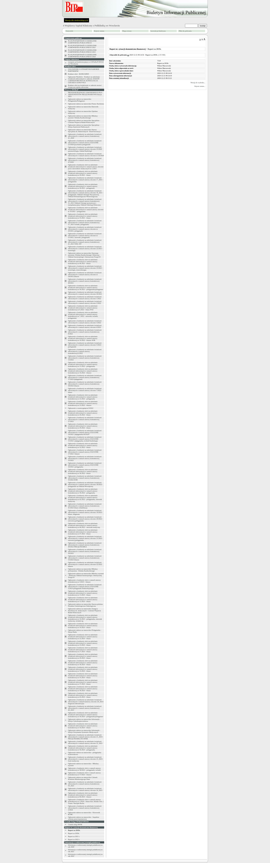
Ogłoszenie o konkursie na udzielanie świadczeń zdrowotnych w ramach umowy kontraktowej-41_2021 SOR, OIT (84, 242)
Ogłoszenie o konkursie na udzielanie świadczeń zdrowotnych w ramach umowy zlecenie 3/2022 (84, 322)
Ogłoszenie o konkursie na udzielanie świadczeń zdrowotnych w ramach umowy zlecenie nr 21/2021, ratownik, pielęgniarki (84, 235)
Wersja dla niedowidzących (76, 20)
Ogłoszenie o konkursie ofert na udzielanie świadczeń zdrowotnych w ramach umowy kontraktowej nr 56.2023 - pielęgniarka (82, 748)
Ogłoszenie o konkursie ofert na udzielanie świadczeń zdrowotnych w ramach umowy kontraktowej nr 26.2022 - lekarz (82, 413)
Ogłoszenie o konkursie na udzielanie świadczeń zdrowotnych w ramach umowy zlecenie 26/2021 (85, 293)
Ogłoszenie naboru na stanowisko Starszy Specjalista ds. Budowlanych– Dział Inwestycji (84, 130)
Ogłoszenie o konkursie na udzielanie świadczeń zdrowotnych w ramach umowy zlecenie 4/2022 (84, 326)
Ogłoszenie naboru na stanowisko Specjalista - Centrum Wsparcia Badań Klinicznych (84, 121)
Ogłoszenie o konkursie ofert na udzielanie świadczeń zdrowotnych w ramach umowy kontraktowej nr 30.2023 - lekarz (82, 663)
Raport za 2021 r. (74, 836)
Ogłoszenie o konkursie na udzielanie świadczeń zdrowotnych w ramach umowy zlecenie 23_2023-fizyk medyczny (85, 759)
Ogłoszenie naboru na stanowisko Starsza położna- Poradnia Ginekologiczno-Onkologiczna (85, 605)
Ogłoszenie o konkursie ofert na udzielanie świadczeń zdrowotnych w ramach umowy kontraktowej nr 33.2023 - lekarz (82, 669)
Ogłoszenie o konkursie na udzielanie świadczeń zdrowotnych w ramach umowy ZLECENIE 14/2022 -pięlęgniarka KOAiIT (84, 432)
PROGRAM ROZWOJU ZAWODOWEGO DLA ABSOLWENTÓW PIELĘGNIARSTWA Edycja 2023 (85, 94)
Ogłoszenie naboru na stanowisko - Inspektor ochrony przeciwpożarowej (83, 818)
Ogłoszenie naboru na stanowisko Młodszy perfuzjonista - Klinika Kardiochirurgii (83, 570)
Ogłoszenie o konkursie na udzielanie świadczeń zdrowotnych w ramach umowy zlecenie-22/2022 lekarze (85, 564)
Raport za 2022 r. (74, 839)
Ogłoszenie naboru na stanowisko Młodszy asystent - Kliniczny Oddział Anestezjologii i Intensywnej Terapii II (86, 575)
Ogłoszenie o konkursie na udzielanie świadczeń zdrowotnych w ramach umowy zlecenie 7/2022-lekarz (85, 390)
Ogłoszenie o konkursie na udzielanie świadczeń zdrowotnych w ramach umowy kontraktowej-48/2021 (84, 281)
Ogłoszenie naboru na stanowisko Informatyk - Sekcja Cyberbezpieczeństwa (84, 720)
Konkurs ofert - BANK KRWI (78, 74)
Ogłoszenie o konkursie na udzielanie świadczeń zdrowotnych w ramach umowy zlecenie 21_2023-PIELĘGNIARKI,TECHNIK (85, 737)
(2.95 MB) (155, 55)
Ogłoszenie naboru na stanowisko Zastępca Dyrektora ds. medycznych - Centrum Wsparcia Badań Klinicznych (84, 611)
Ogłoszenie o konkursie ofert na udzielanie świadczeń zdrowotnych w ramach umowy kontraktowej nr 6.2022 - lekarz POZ (82, 308)
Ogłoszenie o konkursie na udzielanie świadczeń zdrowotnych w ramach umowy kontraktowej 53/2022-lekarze (84, 558)
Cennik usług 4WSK (75, 825)
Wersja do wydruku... (198, 83)
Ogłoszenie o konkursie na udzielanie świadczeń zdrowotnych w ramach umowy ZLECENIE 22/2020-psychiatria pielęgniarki (84, 142)
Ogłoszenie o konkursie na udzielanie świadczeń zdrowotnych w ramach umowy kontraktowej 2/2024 (84, 808)
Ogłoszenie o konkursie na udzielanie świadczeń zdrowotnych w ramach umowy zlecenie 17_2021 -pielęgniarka (85, 180)
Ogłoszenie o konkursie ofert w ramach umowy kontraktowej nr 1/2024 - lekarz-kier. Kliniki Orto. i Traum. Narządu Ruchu (86, 801)
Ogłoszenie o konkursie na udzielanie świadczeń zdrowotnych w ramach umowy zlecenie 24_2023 (85, 789)
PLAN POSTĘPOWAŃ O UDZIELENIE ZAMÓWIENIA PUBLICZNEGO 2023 (82, 51)
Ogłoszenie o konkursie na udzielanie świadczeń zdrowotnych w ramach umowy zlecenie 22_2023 (85, 742)
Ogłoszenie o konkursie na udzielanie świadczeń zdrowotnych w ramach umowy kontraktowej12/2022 (84, 351)
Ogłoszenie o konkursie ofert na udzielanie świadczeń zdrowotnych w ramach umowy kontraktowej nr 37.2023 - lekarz (82, 682)
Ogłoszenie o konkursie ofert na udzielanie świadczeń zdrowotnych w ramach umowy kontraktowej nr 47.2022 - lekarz (82, 532)
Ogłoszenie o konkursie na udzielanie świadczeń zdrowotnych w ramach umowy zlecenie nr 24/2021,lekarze (84, 274)
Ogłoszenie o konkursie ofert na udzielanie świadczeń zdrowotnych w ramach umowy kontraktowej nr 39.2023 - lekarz (82, 689)
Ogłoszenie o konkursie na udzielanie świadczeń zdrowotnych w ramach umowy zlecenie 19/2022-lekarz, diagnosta (85, 512)
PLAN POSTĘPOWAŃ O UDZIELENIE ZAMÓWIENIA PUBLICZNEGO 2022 (82, 46)
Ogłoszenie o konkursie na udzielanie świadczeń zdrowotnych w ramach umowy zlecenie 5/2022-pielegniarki (85, 345)
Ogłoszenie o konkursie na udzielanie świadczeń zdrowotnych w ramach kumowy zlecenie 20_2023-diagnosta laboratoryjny (86, 702)
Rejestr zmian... (200, 86)
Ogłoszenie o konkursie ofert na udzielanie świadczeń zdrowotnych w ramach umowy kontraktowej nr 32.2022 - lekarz (82, 445)
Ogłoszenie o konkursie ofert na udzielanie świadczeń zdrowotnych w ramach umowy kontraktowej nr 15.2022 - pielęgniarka (82, 364)
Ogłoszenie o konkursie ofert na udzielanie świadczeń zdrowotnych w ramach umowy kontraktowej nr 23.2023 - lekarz (82, 643)
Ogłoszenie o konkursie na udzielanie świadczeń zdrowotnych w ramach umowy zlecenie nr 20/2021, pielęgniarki (84, 229)
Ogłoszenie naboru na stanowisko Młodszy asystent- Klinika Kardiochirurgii (83, 117)
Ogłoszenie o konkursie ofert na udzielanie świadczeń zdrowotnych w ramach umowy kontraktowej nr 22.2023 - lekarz (82, 637)
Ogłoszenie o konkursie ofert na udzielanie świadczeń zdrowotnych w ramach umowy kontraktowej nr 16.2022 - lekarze (82, 371)
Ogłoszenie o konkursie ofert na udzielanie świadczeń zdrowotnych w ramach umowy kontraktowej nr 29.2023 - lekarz (82, 656)
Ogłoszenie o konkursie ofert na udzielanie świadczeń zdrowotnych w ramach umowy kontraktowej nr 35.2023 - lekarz (82, 676)
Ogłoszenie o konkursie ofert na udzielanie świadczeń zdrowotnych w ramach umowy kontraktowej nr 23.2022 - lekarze (82, 403)
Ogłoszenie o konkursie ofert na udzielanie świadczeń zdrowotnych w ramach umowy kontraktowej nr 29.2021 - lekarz (82, 173)
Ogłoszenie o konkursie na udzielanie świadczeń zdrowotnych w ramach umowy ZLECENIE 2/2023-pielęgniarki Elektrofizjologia (84, 586)
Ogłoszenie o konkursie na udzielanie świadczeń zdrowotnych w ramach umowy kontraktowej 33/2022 (84, 458)
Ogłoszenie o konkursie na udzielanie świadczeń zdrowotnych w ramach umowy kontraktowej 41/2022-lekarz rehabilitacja (84, 506)
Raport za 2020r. (73, 833)
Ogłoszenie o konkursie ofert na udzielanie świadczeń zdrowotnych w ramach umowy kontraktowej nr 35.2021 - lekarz (82, 216)
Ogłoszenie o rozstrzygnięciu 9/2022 (80, 408)
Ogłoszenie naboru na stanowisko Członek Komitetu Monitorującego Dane (82, 778)
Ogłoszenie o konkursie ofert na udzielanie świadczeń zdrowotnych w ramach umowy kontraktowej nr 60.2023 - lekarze (82, 795)
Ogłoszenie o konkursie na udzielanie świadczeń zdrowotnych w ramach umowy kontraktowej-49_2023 (84, 708)
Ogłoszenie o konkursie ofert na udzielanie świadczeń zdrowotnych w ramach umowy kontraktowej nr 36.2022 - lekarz (82, 471)
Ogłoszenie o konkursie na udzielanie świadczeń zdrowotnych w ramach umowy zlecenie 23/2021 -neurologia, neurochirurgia (85, 268)
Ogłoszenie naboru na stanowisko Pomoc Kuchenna (86, 104)
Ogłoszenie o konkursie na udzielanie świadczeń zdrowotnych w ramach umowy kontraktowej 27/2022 (84, 419)
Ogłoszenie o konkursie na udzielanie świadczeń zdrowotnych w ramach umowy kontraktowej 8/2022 (84, 332)
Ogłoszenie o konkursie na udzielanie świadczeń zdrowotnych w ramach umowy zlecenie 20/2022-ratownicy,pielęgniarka (85, 519)
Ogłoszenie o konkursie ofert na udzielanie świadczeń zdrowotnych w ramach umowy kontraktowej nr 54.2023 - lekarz (82, 726)
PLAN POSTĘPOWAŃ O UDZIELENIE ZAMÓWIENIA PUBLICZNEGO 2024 (82, 56)
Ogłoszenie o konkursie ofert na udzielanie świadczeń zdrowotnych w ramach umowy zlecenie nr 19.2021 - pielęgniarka (85, 209)
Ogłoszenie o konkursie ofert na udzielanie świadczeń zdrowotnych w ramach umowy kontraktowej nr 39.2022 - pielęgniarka (82, 491)
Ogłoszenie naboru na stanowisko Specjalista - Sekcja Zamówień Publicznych (84, 126)
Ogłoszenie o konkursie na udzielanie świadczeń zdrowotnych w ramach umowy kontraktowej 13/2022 (84, 358)
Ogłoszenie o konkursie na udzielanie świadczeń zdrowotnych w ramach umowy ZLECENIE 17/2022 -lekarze (84, 452)
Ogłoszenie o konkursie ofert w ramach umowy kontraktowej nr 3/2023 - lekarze (84, 581)
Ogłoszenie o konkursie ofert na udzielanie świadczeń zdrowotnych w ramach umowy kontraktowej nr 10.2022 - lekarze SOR (82, 338)
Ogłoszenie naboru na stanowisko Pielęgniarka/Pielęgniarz (79, 100)
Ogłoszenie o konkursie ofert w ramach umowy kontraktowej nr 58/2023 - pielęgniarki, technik (84, 769)
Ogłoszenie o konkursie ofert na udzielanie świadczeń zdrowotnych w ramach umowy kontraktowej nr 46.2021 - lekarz (82, 261)
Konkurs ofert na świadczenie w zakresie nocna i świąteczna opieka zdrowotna (85, 86)
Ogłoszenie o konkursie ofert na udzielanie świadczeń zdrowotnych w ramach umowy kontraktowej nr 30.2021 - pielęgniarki (82, 186)
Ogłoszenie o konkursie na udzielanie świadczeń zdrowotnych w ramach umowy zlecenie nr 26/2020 (86, 155)
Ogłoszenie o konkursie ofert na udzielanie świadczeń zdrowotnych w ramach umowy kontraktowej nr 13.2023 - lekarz (82, 593)
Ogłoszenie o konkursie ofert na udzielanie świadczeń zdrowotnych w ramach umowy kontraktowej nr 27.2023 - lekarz (82, 650)
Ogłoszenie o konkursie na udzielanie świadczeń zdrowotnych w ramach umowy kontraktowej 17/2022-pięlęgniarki (84, 377)
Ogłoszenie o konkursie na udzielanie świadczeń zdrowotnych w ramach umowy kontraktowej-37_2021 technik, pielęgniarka (84, 222)
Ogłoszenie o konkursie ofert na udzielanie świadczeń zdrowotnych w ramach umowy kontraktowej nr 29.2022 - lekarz (82, 426)
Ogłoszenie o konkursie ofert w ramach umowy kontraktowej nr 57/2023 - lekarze (84, 774)
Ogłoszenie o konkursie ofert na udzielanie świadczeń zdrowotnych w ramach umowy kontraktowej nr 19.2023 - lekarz (82, 625)
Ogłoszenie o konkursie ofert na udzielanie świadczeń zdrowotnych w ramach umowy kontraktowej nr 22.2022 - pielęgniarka (82, 397)
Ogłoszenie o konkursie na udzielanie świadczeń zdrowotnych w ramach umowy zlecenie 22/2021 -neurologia (85, 248)
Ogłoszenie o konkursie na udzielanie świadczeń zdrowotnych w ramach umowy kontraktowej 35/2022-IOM (84, 478)
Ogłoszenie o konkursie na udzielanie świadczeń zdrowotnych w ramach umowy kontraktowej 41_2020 (84, 136)
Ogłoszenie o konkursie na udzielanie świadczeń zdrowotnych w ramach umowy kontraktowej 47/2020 (84, 160)
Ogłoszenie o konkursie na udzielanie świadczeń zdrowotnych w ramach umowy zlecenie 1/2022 (84, 298)
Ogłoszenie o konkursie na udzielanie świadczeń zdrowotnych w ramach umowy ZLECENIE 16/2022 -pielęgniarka (84, 465)
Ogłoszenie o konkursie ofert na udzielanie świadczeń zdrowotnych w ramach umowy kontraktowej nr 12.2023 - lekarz (82, 599)
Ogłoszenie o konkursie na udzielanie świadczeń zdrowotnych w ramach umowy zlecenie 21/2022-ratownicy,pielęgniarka (85, 538)
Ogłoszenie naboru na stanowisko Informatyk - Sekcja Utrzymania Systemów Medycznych (84, 731)
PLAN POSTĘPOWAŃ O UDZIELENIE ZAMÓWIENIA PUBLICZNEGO (82, 42)
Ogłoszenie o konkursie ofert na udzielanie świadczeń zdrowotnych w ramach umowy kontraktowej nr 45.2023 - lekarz (82, 695)
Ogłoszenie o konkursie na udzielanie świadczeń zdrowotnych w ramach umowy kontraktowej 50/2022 (84, 551)
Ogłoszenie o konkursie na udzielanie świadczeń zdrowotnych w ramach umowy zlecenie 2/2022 (84, 302)
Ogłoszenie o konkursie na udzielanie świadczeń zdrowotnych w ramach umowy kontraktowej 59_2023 (84, 784)
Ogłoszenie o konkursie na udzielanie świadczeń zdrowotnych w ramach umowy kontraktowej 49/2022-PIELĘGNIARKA (84, 545)
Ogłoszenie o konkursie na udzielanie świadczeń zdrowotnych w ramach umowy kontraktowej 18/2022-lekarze (84, 384)
